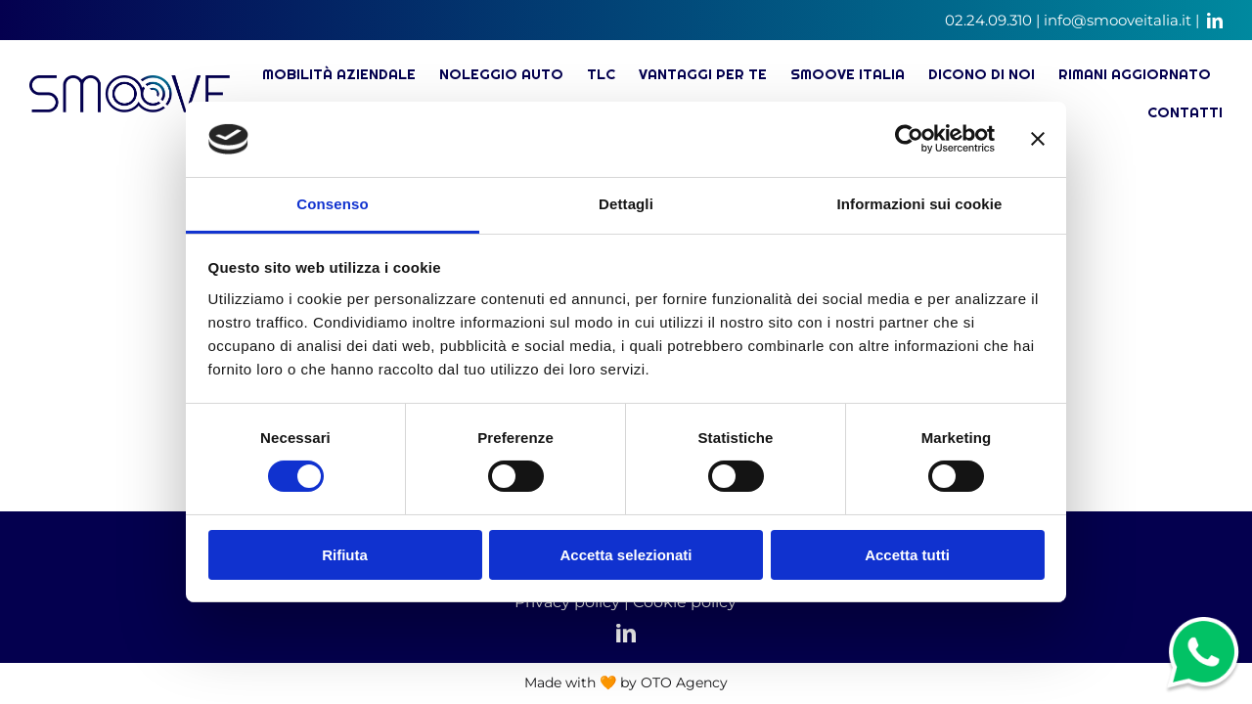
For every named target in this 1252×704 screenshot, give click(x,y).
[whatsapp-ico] (1203, 626)
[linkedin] (1215, 20)
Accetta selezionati (625, 555)
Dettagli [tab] (626, 204)
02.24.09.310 (988, 20)
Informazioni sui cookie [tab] (920, 204)
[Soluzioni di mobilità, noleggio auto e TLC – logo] (129, 84)
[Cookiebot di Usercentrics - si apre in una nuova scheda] (909, 139)
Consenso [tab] (332, 204)
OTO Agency (684, 682)
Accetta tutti (907, 555)
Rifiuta (345, 555)
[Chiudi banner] (1038, 139)
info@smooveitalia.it (1117, 20)
